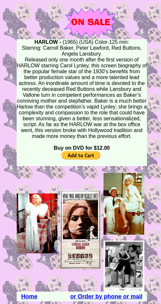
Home (29, 296)
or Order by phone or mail (106, 296)
